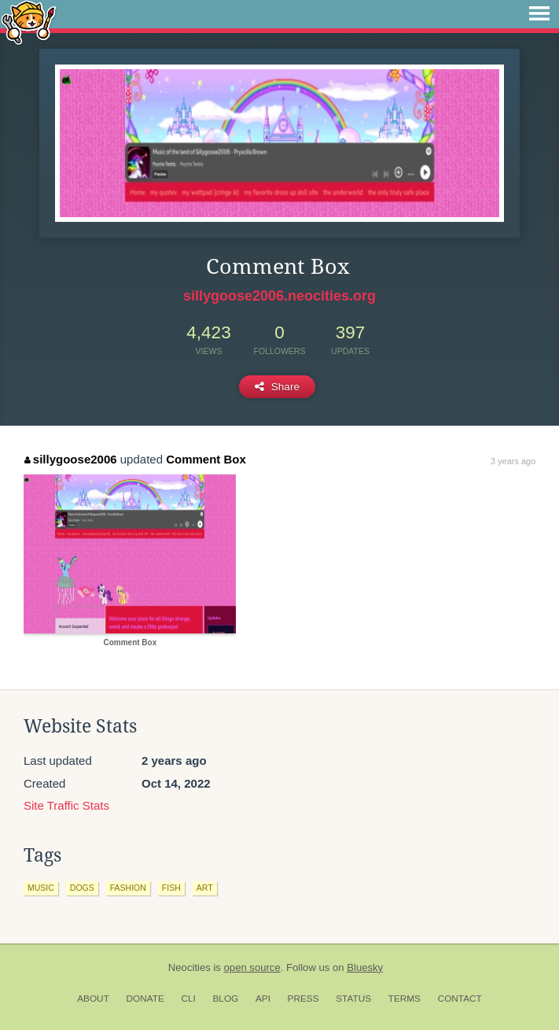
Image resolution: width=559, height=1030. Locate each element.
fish (171, 887)
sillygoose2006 (70, 459)
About (93, 998)
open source (252, 967)
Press (303, 998)
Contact (460, 998)
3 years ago (513, 461)
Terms (404, 998)
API (263, 998)
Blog (225, 998)
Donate (145, 998)
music (41, 887)
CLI (188, 998)
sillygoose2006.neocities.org (279, 296)
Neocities (189, 967)
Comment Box (206, 459)
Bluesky (365, 967)
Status (353, 998)
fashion (128, 887)
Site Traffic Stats (66, 805)
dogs (82, 887)
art (205, 887)
